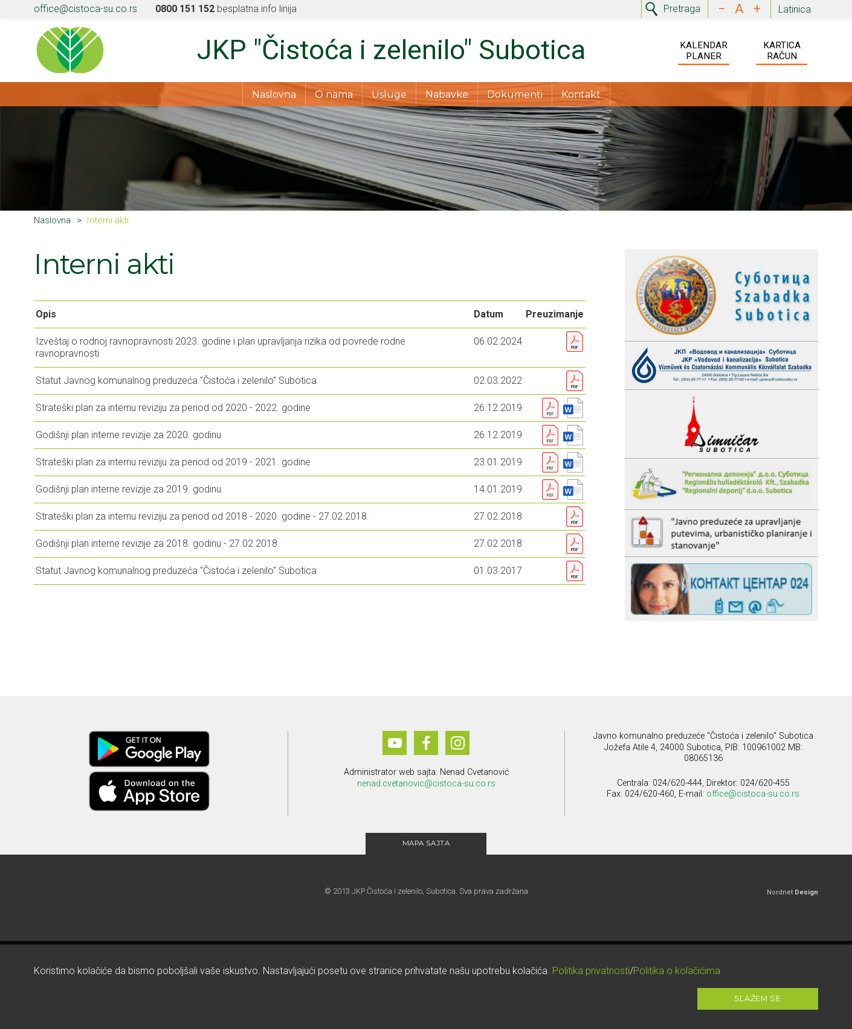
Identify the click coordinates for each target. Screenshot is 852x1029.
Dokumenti (515, 97)
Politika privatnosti (591, 970)
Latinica (794, 9)
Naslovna (274, 97)
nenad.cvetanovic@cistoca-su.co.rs (426, 788)
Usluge (389, 97)
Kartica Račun (782, 52)
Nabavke (446, 97)
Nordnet (792, 896)
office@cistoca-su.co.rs (85, 8)
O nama (334, 97)
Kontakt (581, 97)
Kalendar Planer (704, 52)
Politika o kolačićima (676, 970)
